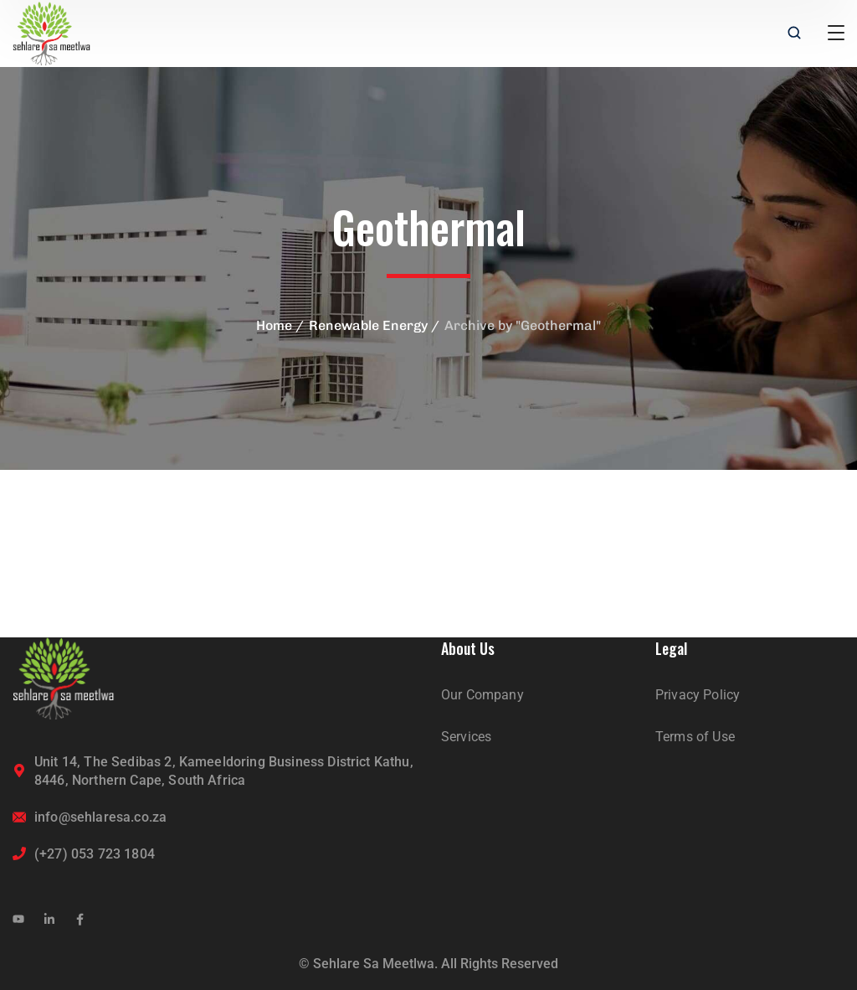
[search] (794, 34)
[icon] (18, 920)
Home (274, 325)
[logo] (52, 32)
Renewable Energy (368, 325)
